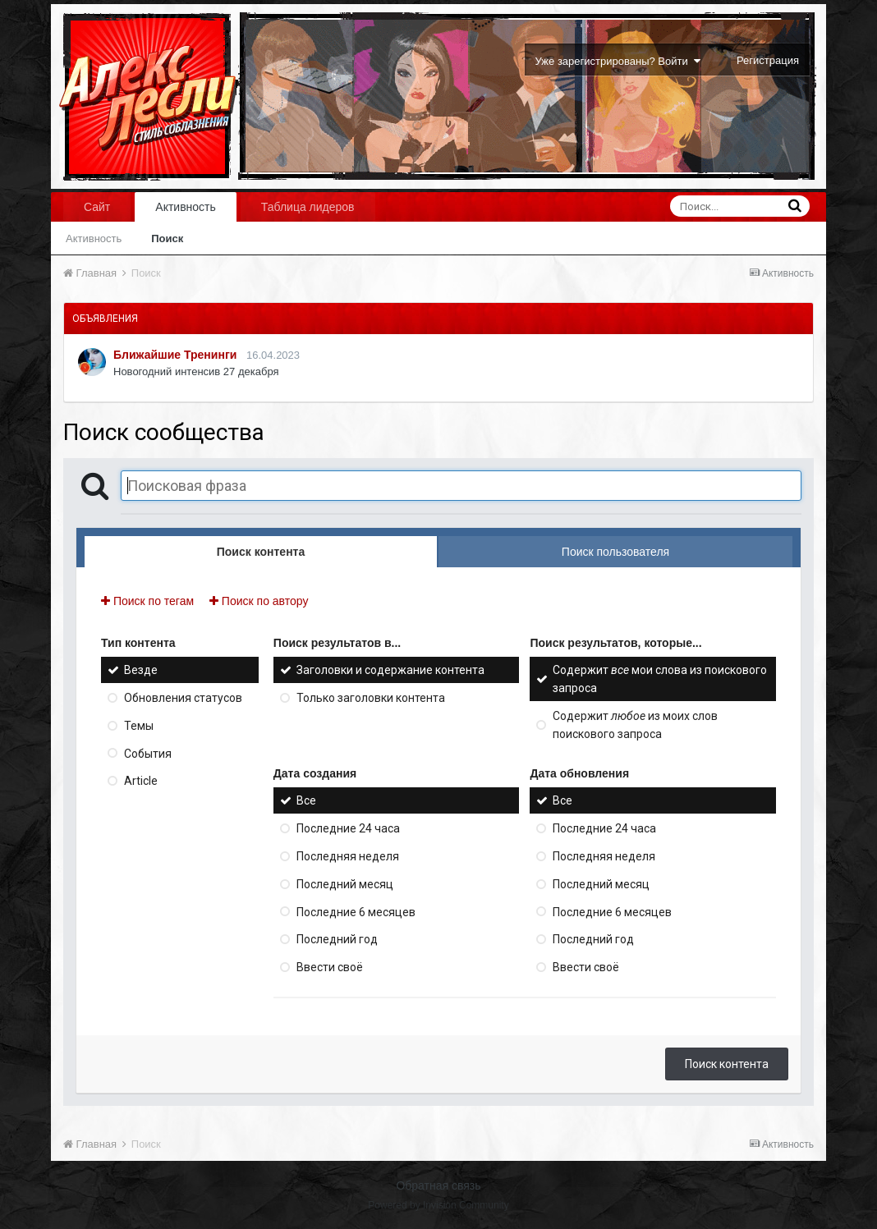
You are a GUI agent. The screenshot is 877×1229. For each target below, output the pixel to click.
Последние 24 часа (348, 828)
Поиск (167, 238)
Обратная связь (438, 1185)
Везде (141, 669)
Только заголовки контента (370, 697)
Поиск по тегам (147, 601)
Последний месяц (344, 884)
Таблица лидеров (308, 206)
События (148, 752)
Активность (185, 206)
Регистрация (768, 60)
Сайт (97, 206)
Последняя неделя (347, 856)
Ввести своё (329, 967)
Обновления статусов (183, 697)
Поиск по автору (258, 601)
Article (141, 780)
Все (306, 800)
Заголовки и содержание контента (390, 669)
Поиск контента (727, 1064)
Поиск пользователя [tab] (615, 551)
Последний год (337, 939)
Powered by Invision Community (438, 1205)
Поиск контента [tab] (261, 551)
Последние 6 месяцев (356, 911)
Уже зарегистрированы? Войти (617, 61)
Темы (139, 725)
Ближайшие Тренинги (174, 354)
